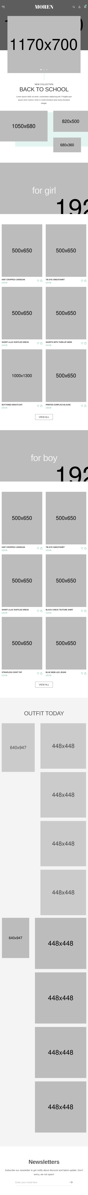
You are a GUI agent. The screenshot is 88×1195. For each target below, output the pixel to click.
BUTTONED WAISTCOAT (12, 405)
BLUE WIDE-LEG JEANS (56, 672)
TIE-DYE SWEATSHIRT (55, 280)
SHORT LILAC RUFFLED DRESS (15, 342)
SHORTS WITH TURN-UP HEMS (59, 342)
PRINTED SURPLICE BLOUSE (58, 405)
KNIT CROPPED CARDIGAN (13, 280)
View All (44, 417)
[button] (41, 69)
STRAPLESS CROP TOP (12, 672)
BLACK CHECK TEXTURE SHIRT (59, 610)
